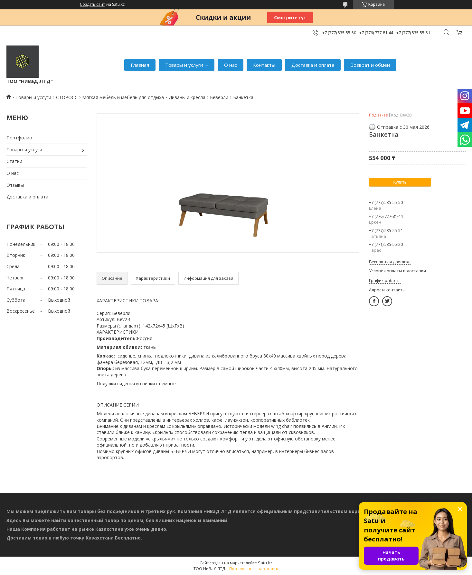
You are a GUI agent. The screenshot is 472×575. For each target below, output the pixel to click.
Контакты (264, 65)
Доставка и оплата (312, 65)
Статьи (14, 161)
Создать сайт (92, 4)
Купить (399, 182)
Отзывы (15, 185)
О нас (230, 65)
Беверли (219, 97)
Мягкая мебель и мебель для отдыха (123, 97)
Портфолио (19, 138)
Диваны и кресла (187, 97)
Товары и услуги (184, 65)
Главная (140, 65)
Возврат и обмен (370, 65)
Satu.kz (265, 563)
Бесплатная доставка (390, 261)
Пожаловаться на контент (253, 568)
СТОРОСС (67, 97)
